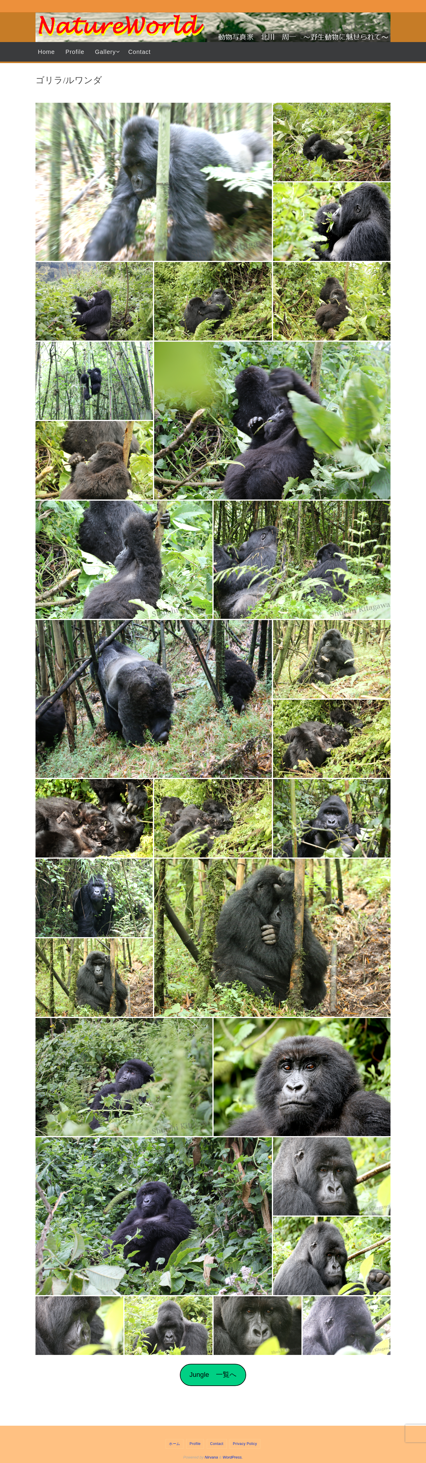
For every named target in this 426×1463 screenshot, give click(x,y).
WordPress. (233, 1457)
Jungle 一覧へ (212, 1374)
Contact (216, 1444)
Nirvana (211, 1457)
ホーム (174, 1444)
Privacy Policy (245, 1444)
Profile (195, 1444)
